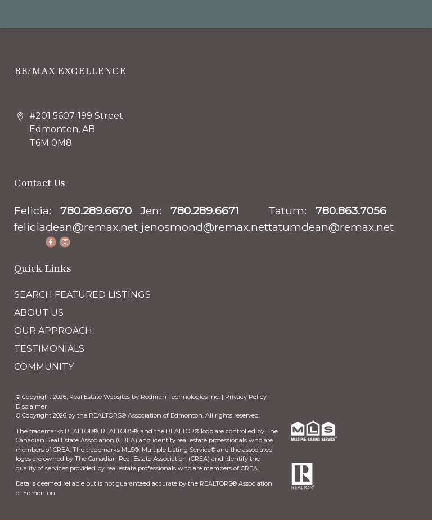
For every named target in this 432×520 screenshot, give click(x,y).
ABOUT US (39, 312)
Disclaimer (31, 406)
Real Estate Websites (100, 397)
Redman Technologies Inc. (181, 397)
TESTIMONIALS (49, 348)
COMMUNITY (44, 366)
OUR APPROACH (53, 330)
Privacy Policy (246, 397)
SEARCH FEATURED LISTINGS (82, 294)
